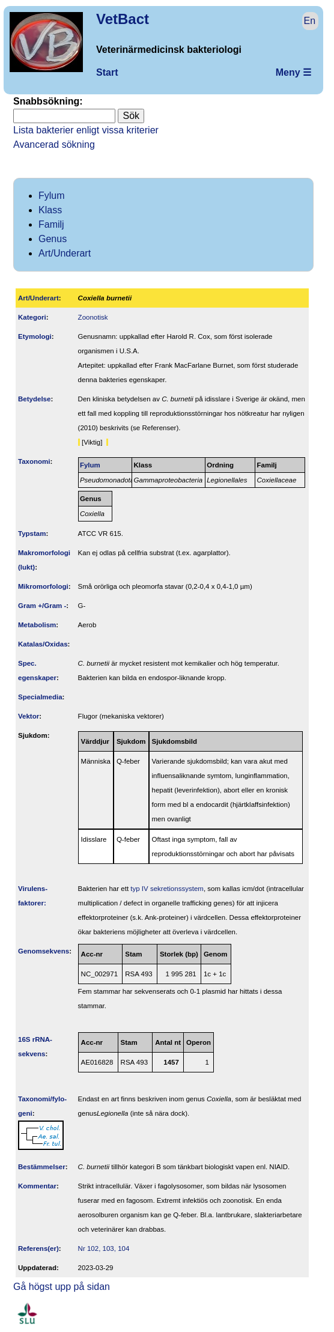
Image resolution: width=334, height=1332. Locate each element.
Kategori (32, 317)
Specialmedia (40, 697)
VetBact (122, 19)
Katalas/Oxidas (43, 644)
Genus (52, 239)
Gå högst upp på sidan (61, 1287)
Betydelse (34, 399)
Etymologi (35, 336)
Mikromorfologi (43, 586)
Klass (50, 210)
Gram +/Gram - (42, 605)
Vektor (28, 716)
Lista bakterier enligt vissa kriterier (86, 130)
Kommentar (37, 1186)
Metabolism (37, 624)
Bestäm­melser (41, 1166)
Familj (51, 224)
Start (107, 72)
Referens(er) (38, 1248)
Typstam (32, 533)
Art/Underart (64, 253)
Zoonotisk (93, 317)
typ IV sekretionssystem (167, 888)
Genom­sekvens (43, 951)
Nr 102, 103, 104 (104, 1248)
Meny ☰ (293, 72)
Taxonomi (34, 461)
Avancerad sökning (54, 144)
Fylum (51, 195)
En (310, 21)
